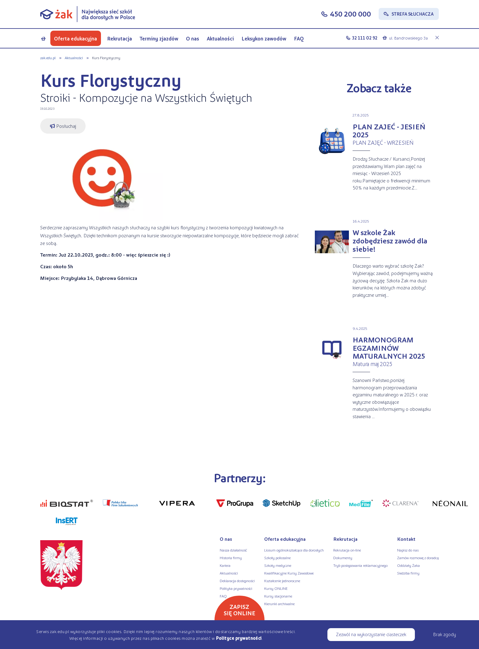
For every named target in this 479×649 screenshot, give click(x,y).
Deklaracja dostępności (237, 580)
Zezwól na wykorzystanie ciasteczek (371, 634)
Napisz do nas (408, 550)
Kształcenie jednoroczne (282, 580)
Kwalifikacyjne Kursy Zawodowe (289, 573)
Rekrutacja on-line (347, 550)
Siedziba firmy (408, 573)
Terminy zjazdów (159, 38)
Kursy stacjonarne (278, 596)
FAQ (299, 38)
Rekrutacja (119, 38)
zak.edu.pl (48, 57)
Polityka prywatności (236, 588)
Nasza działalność (233, 550)
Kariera (225, 565)
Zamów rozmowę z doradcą (418, 557)
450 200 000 (350, 13)
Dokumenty (342, 557)
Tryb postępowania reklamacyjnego (360, 565)
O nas (192, 38)
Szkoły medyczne (277, 565)
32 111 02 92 (364, 37)
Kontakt (406, 539)
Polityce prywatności (239, 638)
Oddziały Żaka (408, 565)
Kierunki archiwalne (279, 603)
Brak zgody (444, 634)
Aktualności (220, 38)
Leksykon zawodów (263, 38)
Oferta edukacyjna (75, 38)
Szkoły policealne (277, 557)
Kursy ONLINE (276, 588)
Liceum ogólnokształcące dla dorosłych (294, 550)
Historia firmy (231, 557)
